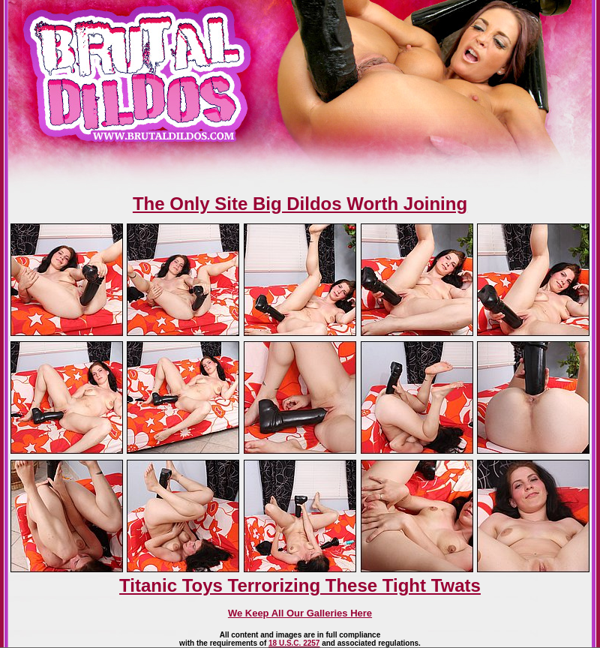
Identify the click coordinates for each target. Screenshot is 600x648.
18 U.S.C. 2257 (294, 643)
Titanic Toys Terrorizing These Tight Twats (300, 585)
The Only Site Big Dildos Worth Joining (300, 204)
